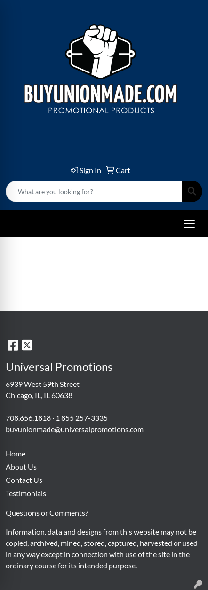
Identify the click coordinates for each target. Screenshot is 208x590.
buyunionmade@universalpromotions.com (75, 429)
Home (15, 453)
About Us (21, 466)
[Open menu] (189, 223)
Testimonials (26, 492)
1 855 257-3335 (82, 417)
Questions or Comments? (47, 512)
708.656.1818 (28, 417)
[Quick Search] (94, 191)
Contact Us (24, 479)
